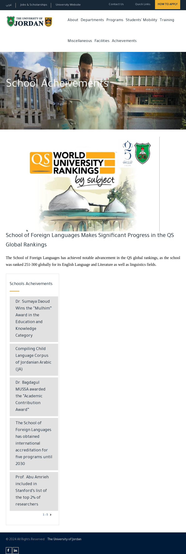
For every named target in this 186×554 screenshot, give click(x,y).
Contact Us (116, 4)
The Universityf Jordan (64, 539)
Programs (114, 20)
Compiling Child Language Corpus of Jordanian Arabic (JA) (34, 359)
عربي (9, 5)
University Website (68, 5)
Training (167, 20)
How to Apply (168, 4)
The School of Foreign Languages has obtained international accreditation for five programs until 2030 (34, 444)
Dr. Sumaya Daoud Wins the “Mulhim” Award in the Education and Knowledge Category (34, 319)
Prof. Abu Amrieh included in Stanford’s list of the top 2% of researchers (32, 491)
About (73, 20)
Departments (92, 20)
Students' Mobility (141, 20)
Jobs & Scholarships (33, 5)
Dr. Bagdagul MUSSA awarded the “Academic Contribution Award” (31, 397)
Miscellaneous (80, 41)
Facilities (101, 41)
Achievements (124, 41)
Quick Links (142, 4)
